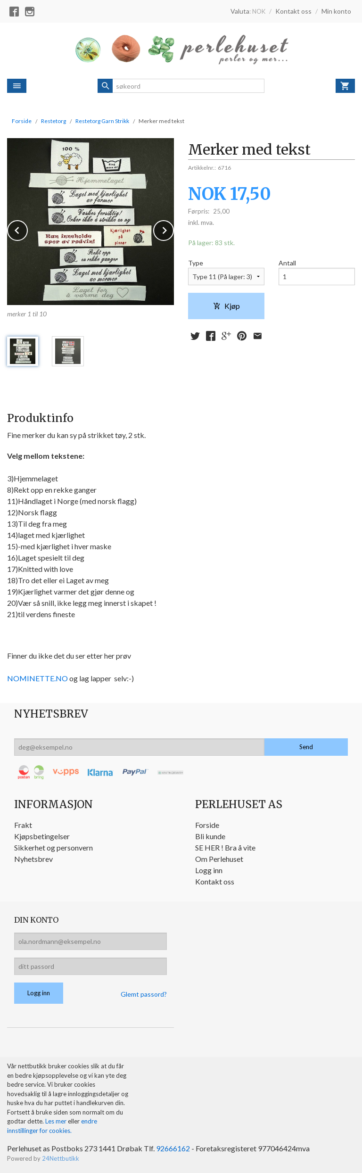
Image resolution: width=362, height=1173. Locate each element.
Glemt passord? (144, 994)
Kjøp (226, 305)
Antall (287, 263)
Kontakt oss (214, 881)
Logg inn (208, 870)
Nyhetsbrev (33, 858)
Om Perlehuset (219, 858)
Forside (22, 120)
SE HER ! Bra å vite (225, 847)
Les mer (56, 1121)
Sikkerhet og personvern (53, 847)
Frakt (23, 824)
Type (195, 263)
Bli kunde (210, 836)
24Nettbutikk (60, 1158)
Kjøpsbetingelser (42, 836)
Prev (27, 229)
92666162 (173, 1148)
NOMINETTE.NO (37, 678)
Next (173, 229)
